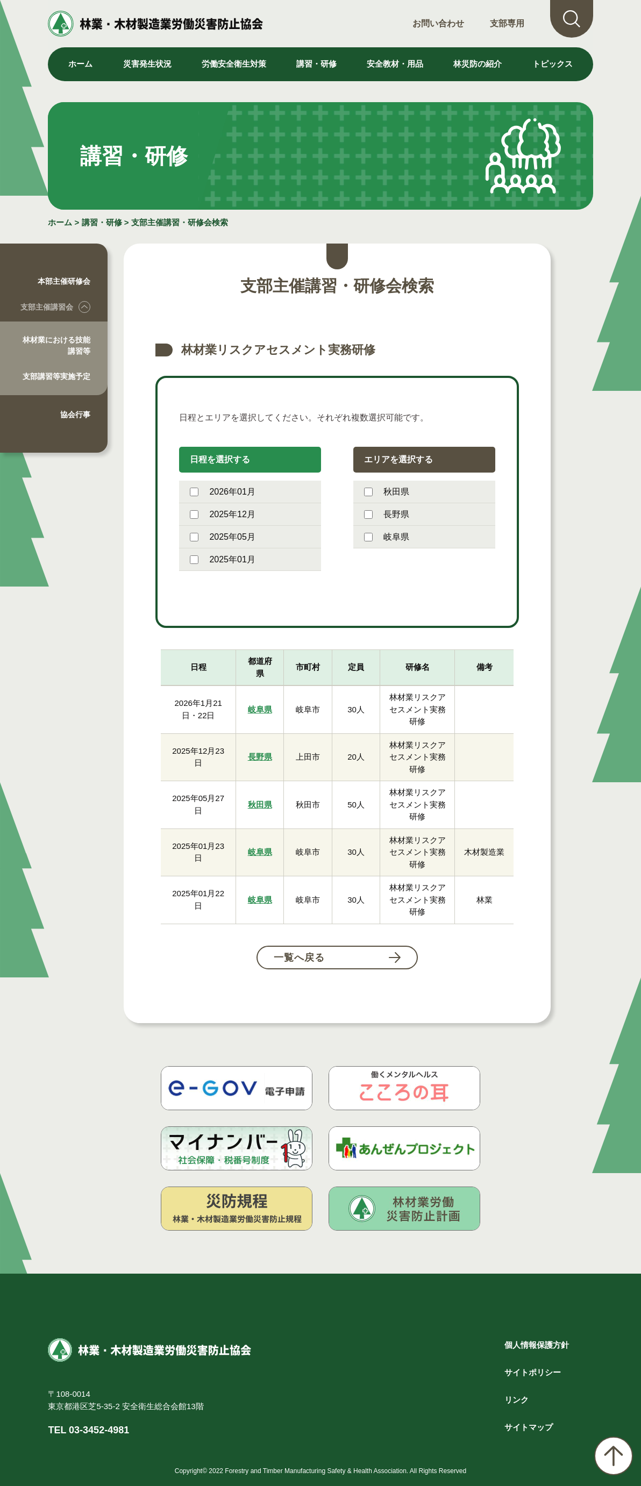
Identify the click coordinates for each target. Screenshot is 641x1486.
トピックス (552, 63)
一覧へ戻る (299, 957)
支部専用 (507, 23)
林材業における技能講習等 (56, 345)
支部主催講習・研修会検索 (179, 222)
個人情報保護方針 (536, 1344)
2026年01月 (222, 491)
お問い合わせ (438, 23)
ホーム (80, 63)
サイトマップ (528, 1427)
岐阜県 (386, 536)
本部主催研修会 (64, 281)
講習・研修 (102, 222)
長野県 (386, 514)
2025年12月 (222, 514)
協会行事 (75, 414)
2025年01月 (222, 559)
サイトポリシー (532, 1372)
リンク (516, 1399)
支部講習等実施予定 (56, 376)
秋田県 (386, 491)
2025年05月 (222, 536)
